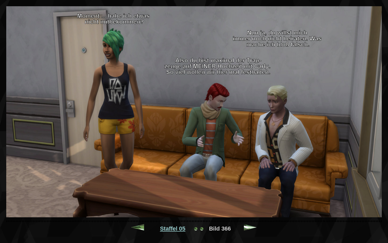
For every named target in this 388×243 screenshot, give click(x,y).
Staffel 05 (172, 228)
